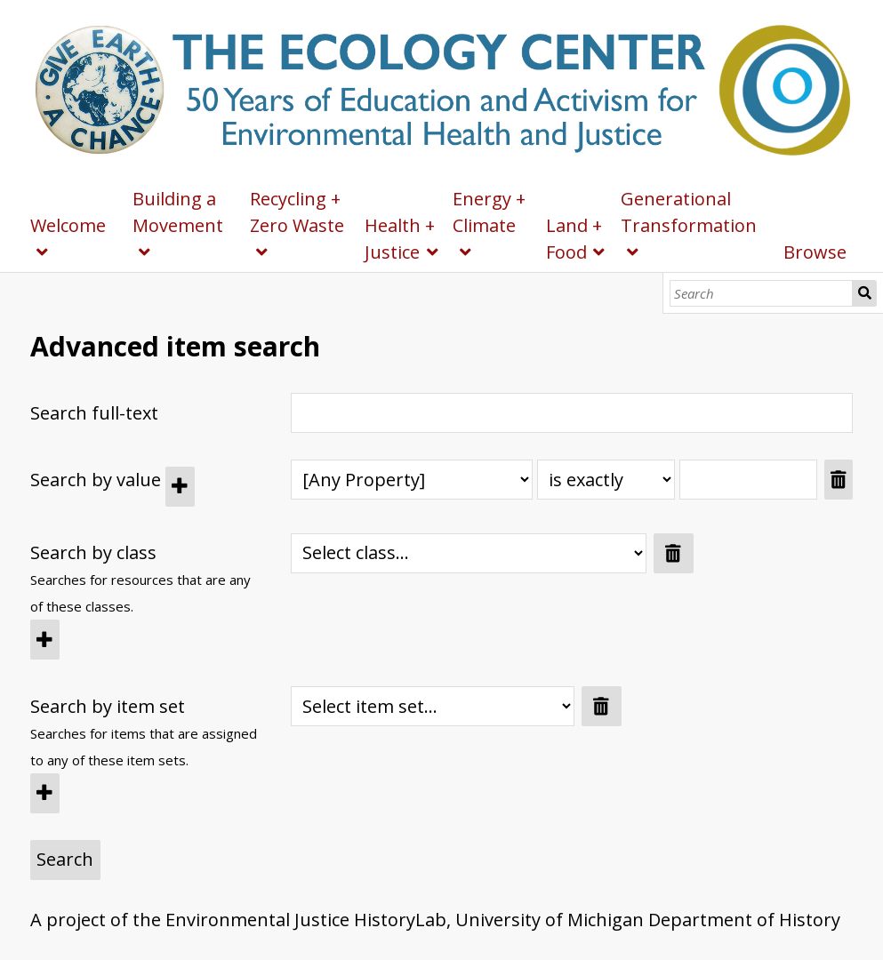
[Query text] (748, 480)
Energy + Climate (489, 212)
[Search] (761, 293)
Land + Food (574, 238)
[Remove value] (839, 480)
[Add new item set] (45, 793)
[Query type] (606, 480)
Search (864, 293)
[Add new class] (45, 640)
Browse (815, 252)
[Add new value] (180, 487)
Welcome (68, 225)
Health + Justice (400, 238)
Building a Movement (177, 212)
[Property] (412, 480)
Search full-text (94, 413)
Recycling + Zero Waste (297, 212)
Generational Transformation (689, 212)
